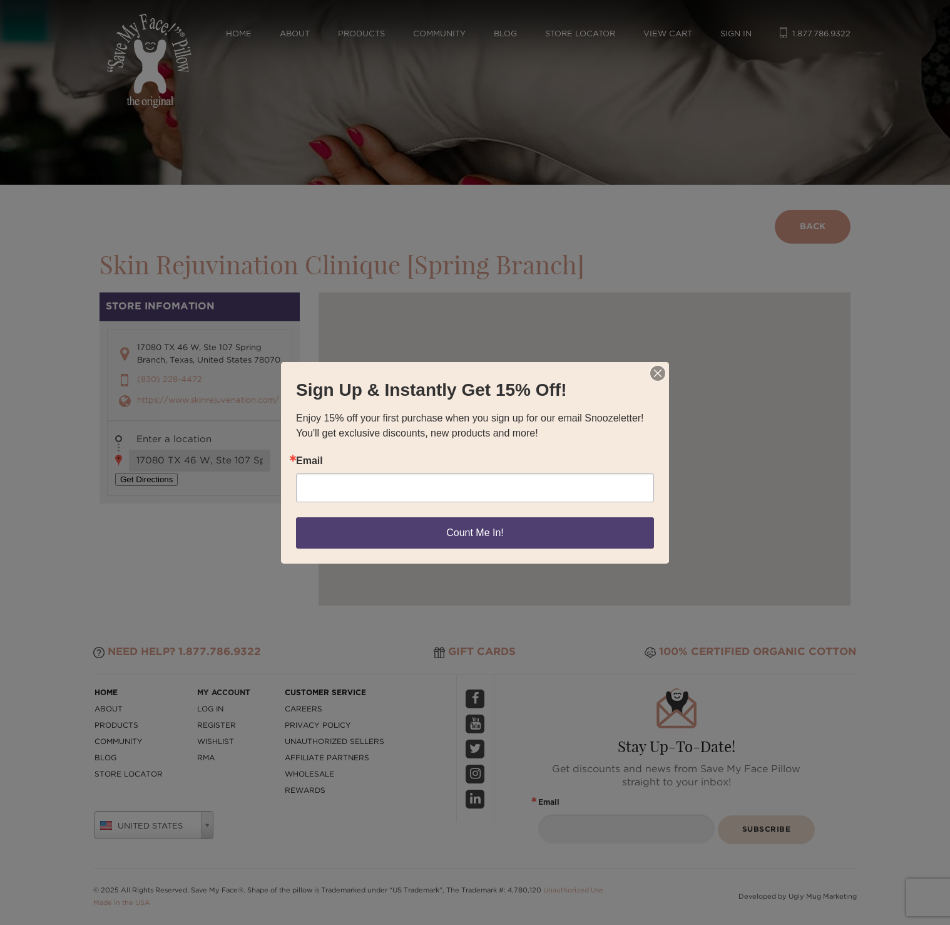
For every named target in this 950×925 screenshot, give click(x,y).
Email (309, 461)
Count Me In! (475, 532)
